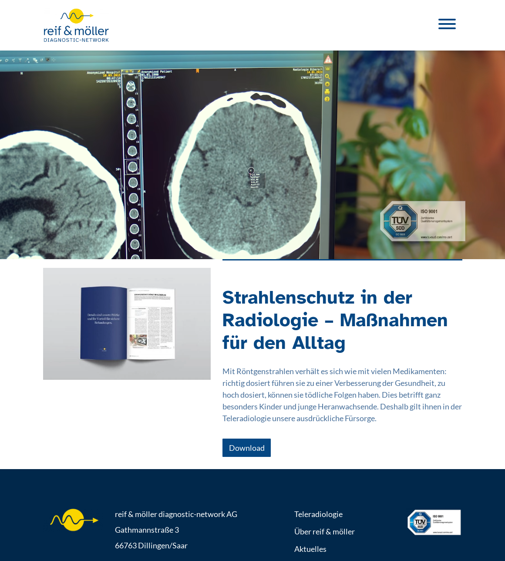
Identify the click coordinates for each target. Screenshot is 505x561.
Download (247, 448)
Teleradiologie (318, 514)
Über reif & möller (324, 531)
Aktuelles (310, 549)
